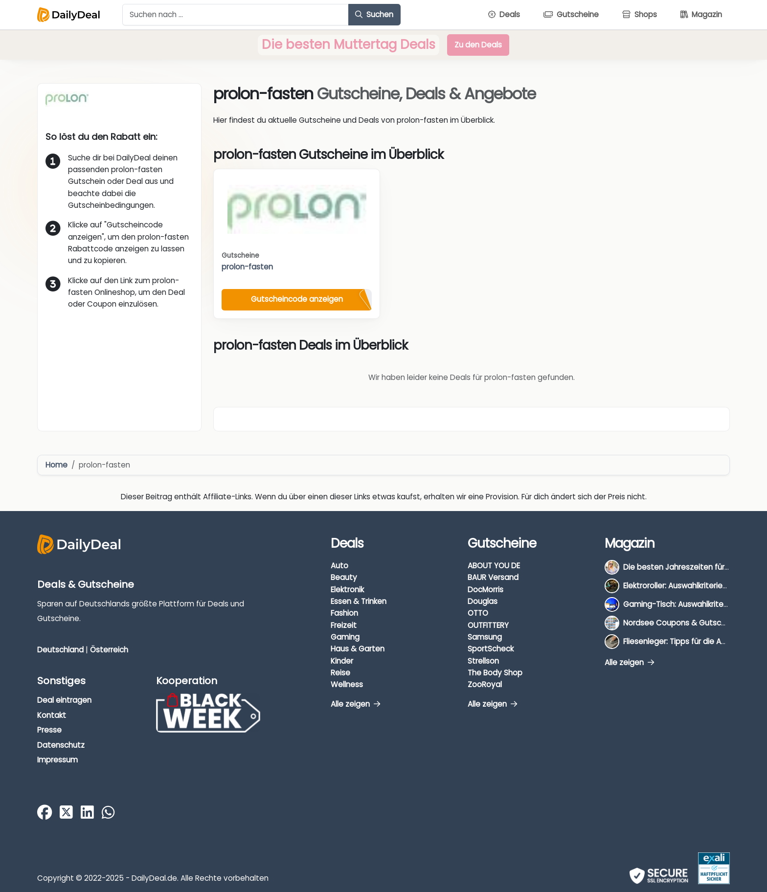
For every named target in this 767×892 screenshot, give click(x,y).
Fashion (344, 613)
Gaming (345, 637)
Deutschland (60, 650)
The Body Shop (495, 673)
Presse (49, 730)
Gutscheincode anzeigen (297, 299)
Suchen (374, 14)
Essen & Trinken (358, 601)
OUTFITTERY (488, 625)
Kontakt (51, 715)
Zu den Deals (478, 45)
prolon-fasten (247, 267)
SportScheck (491, 649)
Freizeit (344, 625)
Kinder (342, 661)
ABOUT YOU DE (494, 565)
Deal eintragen (64, 700)
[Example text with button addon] (235, 14)
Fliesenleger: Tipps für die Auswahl (684, 641)
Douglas (482, 601)
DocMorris (485, 589)
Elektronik (347, 589)
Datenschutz (61, 745)
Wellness (347, 684)
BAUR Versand (493, 577)
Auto (339, 565)
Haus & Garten (357, 649)
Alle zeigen (355, 704)
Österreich (109, 650)
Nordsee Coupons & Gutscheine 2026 (692, 623)
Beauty (344, 577)
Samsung (485, 637)
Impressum (57, 760)
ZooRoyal (485, 684)
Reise (340, 673)
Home (56, 465)
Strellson (483, 661)
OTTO (478, 613)
